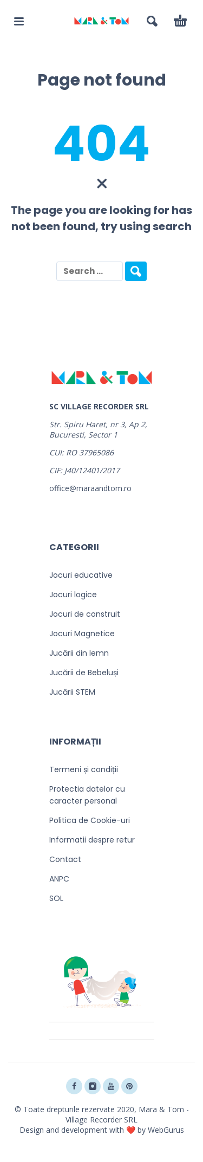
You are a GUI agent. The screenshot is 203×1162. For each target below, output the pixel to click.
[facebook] (74, 1086)
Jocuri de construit (84, 614)
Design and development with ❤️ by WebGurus (101, 1130)
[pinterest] (129, 1086)
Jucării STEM (72, 692)
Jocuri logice (73, 594)
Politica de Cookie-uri (89, 820)
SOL (56, 898)
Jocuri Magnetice (82, 633)
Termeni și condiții (83, 769)
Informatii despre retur (92, 839)
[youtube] (111, 1086)
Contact (65, 859)
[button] (18, 21)
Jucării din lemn (79, 653)
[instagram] (92, 1086)
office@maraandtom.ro (90, 488)
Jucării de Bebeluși (84, 672)
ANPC (59, 878)
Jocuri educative (81, 575)
